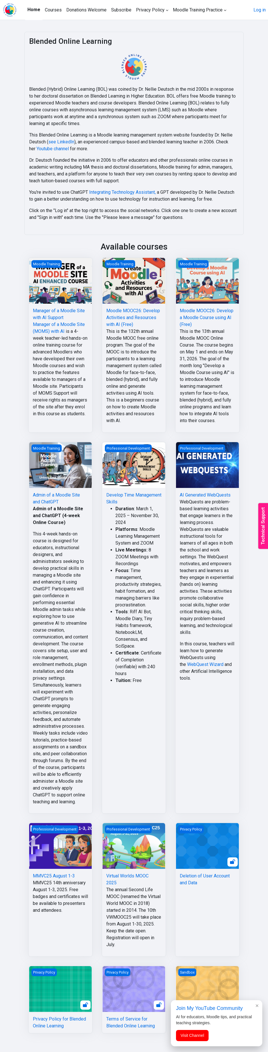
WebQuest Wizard (205, 664)
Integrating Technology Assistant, (122, 192)
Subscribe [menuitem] (121, 10)
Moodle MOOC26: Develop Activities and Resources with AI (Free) (133, 317)
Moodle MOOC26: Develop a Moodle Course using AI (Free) (206, 317)
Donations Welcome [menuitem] (86, 10)
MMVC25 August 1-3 (54, 876)
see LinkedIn (61, 142)
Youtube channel (53, 148)
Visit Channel (192, 1035)
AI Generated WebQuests (205, 495)
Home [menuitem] (33, 9)
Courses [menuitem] (53, 10)
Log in (259, 10)
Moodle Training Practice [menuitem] (198, 10)
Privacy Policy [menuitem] (150, 10)
